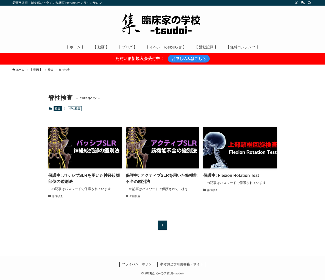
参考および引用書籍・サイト (181, 264)
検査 (57, 108)
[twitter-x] (296, 3)
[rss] (303, 3)
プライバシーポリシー (138, 264)
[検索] (309, 3)
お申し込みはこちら (189, 58)
